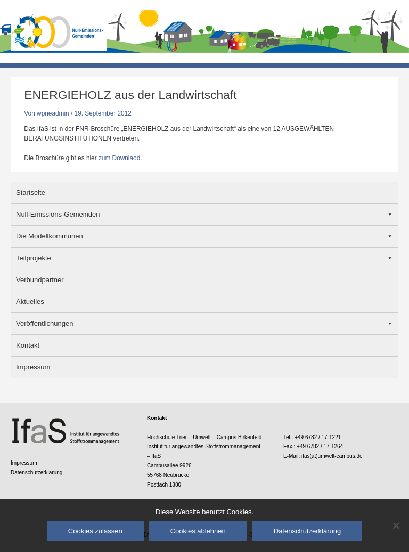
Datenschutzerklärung (36, 472)
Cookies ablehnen (198, 531)
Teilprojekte (33, 258)
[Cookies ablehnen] (395, 525)
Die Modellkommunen (49, 236)
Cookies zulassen (95, 531)
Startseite (30, 192)
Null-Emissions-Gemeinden (58, 214)
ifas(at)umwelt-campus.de (332, 456)
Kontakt (27, 345)
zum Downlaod (119, 158)
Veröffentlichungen (44, 323)
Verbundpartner (40, 280)
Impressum (33, 367)
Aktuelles (30, 302)
